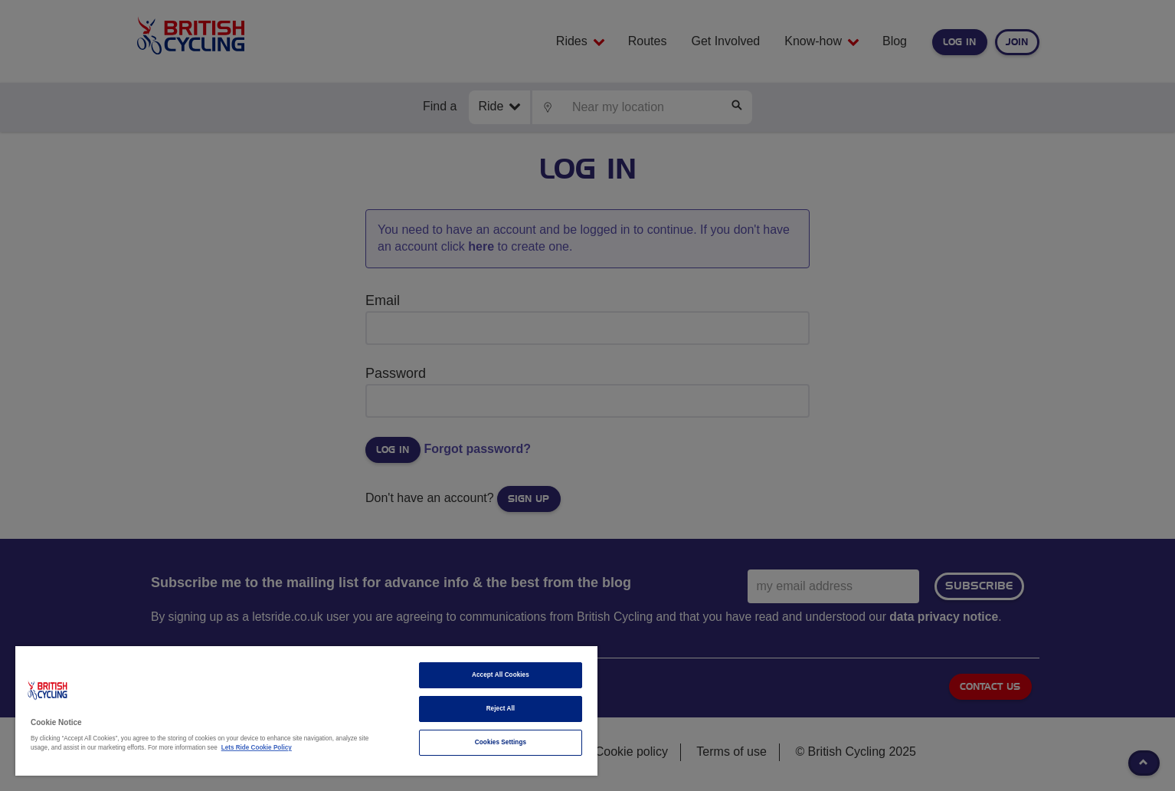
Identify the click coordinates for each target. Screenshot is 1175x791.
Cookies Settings (500, 742)
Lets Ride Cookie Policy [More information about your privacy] (256, 747)
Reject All (500, 708)
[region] (306, 711)
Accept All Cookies (500, 674)
